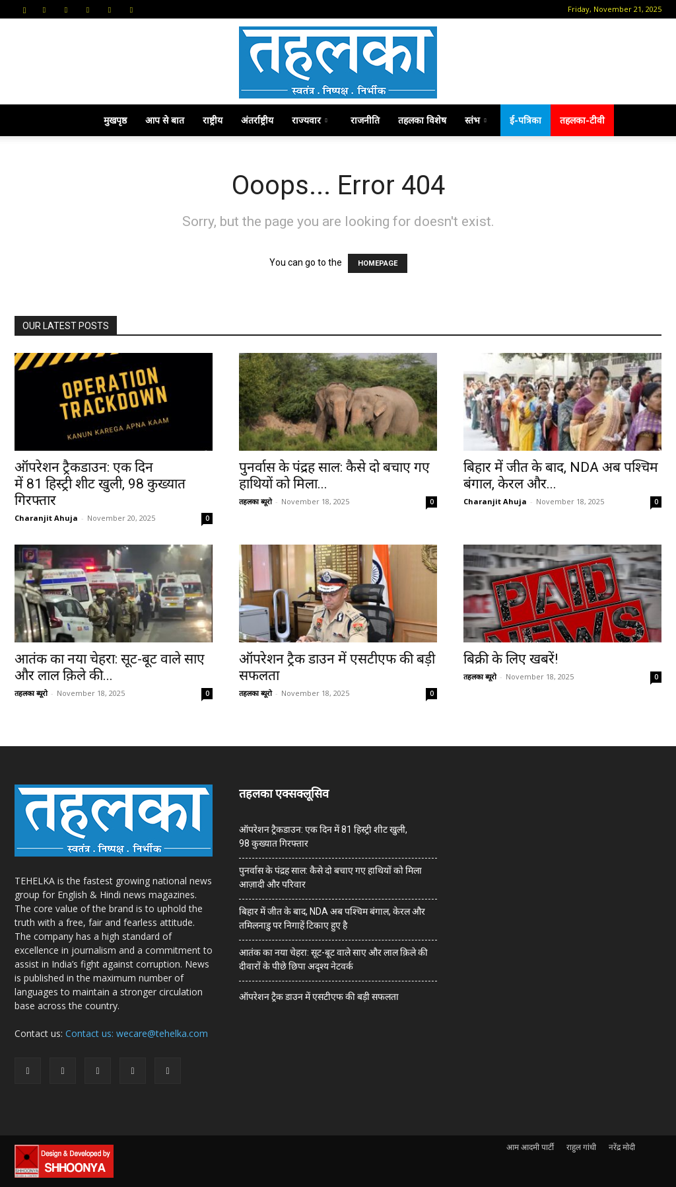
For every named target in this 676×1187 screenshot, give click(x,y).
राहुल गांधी (581, 1147)
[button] (24, 9)
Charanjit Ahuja (46, 518)
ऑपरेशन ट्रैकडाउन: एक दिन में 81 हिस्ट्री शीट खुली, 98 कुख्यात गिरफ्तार (100, 483)
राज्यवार (309, 120)
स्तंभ (476, 120)
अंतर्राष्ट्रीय (257, 120)
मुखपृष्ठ (115, 120)
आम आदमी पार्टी (530, 1147)
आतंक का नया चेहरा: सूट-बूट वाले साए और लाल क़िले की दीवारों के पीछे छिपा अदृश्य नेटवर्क (333, 959)
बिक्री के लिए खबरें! (510, 659)
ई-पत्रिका (525, 120)
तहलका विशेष (422, 120)
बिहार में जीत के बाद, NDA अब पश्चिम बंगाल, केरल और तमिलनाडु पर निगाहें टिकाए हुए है (332, 918)
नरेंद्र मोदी (622, 1147)
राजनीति (365, 120)
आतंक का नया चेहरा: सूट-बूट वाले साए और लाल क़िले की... (110, 667)
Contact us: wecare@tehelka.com (136, 1033)
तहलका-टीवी (582, 120)
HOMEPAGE (377, 263)
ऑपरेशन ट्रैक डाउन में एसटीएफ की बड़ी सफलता (319, 996)
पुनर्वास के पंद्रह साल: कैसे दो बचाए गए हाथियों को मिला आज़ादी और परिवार (330, 877)
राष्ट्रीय (212, 120)
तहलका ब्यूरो (255, 501)
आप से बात (164, 120)
